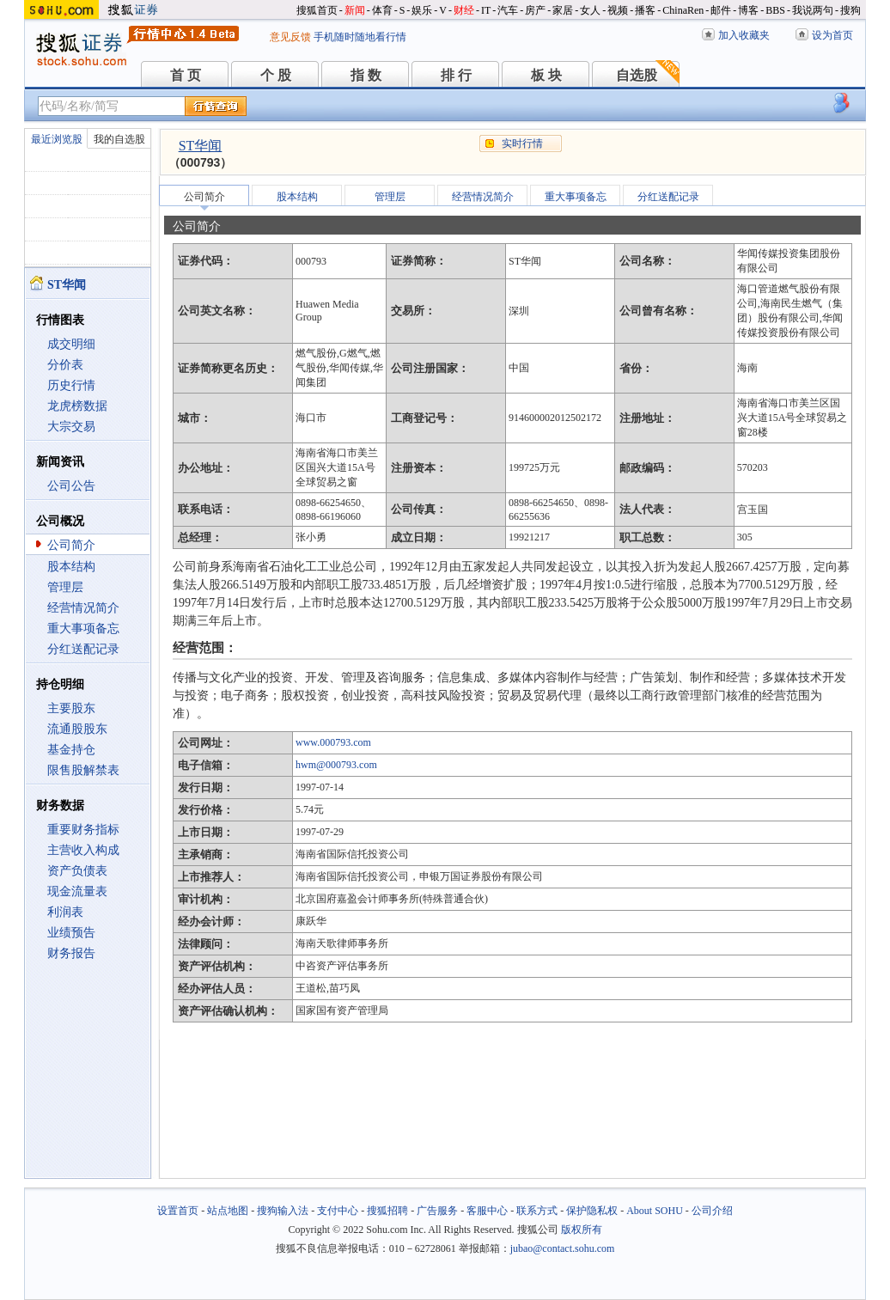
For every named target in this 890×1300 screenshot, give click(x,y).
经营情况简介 (83, 607)
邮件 (720, 10)
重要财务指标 (83, 829)
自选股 (636, 75)
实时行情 (522, 143)
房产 (535, 10)
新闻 (354, 10)
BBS (775, 10)
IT (486, 10)
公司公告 (71, 485)
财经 (464, 10)
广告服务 (437, 1211)
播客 (645, 10)
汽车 (507, 10)
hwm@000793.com (336, 765)
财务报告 (71, 953)
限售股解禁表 (83, 770)
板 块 (546, 75)
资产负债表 (77, 870)
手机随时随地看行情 (360, 37)
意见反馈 (290, 37)
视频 (617, 10)
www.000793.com (333, 742)
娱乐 (421, 10)
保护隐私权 (592, 1211)
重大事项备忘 (83, 628)
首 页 (185, 75)
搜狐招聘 (387, 1211)
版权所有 (581, 1230)
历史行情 (71, 385)
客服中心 (487, 1211)
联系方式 (537, 1211)
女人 (590, 10)
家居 (562, 10)
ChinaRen (683, 10)
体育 (382, 10)
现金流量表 (77, 891)
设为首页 (832, 35)
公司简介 (71, 545)
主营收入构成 (83, 850)
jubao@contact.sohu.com (562, 1248)
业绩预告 (71, 932)
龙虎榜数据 (77, 406)
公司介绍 (712, 1211)
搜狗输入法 (282, 1211)
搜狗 (850, 10)
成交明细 (71, 344)
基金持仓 (71, 749)
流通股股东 (77, 729)
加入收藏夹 (744, 35)
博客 (748, 10)
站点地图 (227, 1211)
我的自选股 (119, 139)
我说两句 (812, 10)
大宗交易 (71, 426)
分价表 (65, 364)
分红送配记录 (83, 649)
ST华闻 (200, 145)
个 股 (275, 75)
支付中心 (337, 1211)
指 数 (366, 75)
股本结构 (71, 566)
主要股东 (71, 708)
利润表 (65, 912)
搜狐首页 (317, 10)
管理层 (65, 587)
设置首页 (177, 1211)
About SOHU (654, 1211)
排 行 (456, 75)
